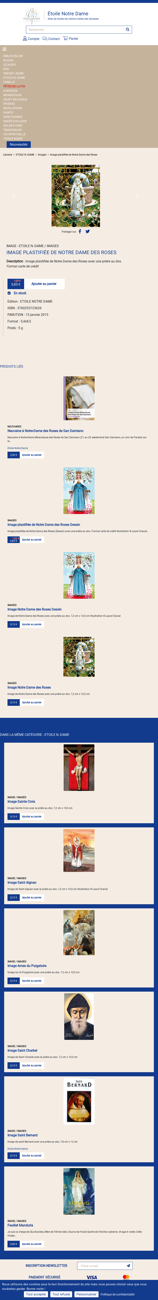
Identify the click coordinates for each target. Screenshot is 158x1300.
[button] (14, 196)
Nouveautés (18, 144)
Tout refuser (61, 1294)
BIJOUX (8, 60)
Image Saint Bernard (22, 1135)
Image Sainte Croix (21, 802)
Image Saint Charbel (22, 1051)
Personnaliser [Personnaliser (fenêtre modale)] (86, 1294)
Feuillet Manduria (20, 1225)
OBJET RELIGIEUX (15, 99)
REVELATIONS (12, 108)
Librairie (7, 154)
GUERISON (10, 90)
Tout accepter (36, 1294)
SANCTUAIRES (12, 116)
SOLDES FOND (12, 125)
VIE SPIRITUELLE (14, 134)
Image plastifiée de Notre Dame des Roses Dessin (43, 525)
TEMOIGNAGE (12, 130)
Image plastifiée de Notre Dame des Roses (73, 154)
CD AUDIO (9, 64)
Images (42, 154)
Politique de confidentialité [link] (118, 1294)
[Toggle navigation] (6, 49)
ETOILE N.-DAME (14, 77)
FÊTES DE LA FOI (14, 86)
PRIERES (9, 103)
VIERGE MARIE (13, 138)
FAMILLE (9, 82)
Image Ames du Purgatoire (26, 966)
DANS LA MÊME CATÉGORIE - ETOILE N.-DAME (34, 735)
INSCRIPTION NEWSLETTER (46, 1266)
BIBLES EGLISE (13, 56)
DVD (6, 69)
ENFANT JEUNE (13, 73)
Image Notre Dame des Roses (29, 687)
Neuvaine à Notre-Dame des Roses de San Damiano (45, 431)
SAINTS (8, 112)
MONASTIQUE (12, 95)
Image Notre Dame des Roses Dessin (34, 609)
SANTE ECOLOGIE (15, 121)
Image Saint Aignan (21, 883)
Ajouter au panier (43, 284)
